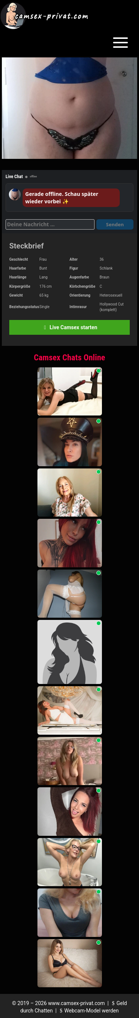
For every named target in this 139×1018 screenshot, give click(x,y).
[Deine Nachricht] (50, 224)
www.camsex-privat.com (76, 1003)
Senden (115, 224)
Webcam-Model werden (88, 1011)
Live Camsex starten (69, 327)
